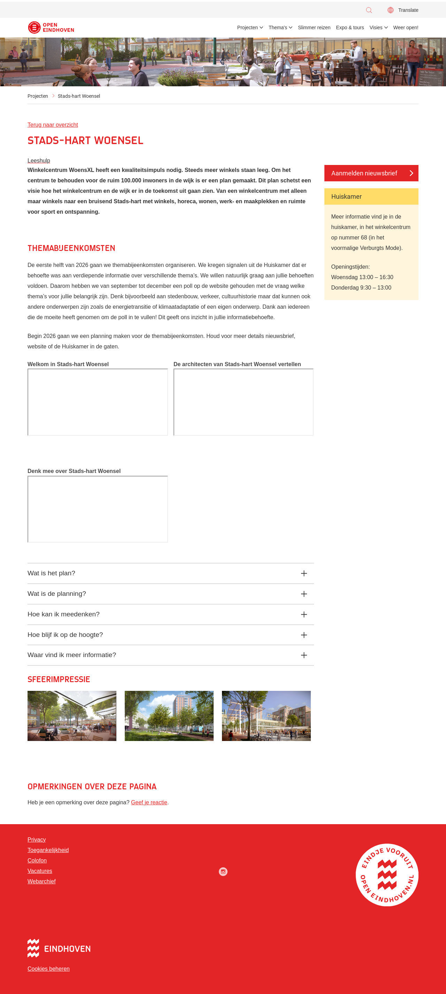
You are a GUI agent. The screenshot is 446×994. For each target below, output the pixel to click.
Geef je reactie (149, 802)
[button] (371, 10)
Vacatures (40, 871)
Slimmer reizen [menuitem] (314, 27)
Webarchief (42, 881)
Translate (408, 10)
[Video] (98, 402)
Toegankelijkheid (48, 850)
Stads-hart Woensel (79, 96)
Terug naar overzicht (53, 125)
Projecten (38, 96)
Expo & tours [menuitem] (350, 27)
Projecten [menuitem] (247, 27)
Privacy (37, 840)
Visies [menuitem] (376, 27)
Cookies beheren (49, 969)
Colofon (37, 860)
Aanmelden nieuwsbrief (364, 173)
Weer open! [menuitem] (405, 27)
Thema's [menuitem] (278, 27)
